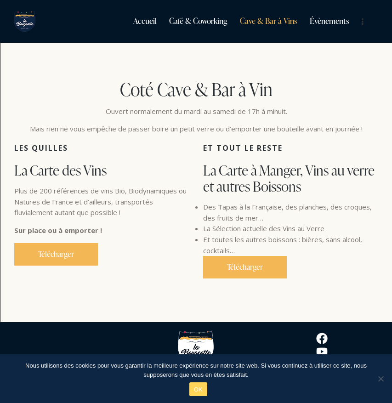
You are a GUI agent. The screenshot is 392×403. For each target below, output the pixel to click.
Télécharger (56, 254)
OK (198, 389)
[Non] (380, 378)
